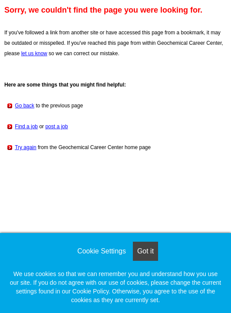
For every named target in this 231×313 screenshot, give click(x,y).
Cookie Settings (101, 251)
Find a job (26, 126)
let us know (34, 53)
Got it (145, 251)
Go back (24, 106)
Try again (25, 147)
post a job (56, 126)
